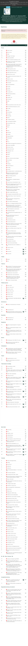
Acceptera (8, 7)
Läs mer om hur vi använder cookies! (16, 7)
